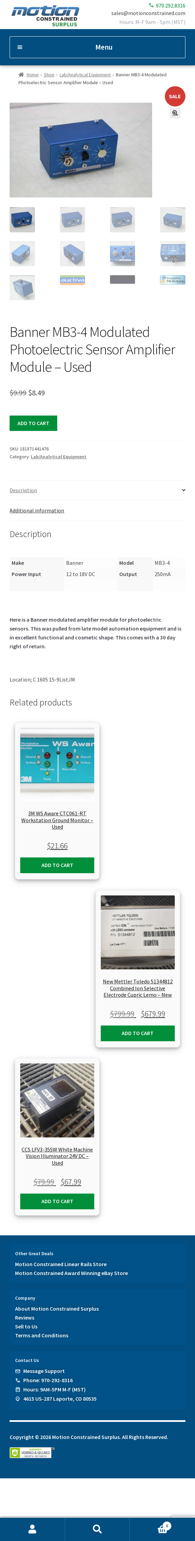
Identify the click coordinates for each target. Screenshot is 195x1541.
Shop (49, 75)
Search (97, 1529)
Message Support (44, 1369)
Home (33, 75)
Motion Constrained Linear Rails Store (61, 1263)
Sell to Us (26, 1325)
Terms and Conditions (41, 1334)
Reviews (24, 1316)
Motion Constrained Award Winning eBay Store (71, 1272)
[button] (175, 112)
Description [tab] (23, 489)
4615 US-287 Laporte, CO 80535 (60, 1397)
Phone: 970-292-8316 (48, 1379)
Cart (150, 1524)
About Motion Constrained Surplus (57, 1307)
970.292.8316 (167, 5)
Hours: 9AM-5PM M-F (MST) (54, 1388)
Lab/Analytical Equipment (85, 75)
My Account (32, 1529)
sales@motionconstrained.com (148, 13)
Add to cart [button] (57, 864)
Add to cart (33, 422)
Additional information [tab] (37, 509)
